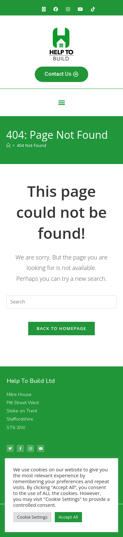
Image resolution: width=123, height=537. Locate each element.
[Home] (8, 145)
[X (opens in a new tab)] (44, 9)
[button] (61, 102)
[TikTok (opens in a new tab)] (93, 9)
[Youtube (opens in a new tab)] (80, 9)
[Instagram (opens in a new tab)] (68, 9)
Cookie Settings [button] (32, 517)
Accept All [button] (68, 517)
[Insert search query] (61, 301)
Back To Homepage (61, 328)
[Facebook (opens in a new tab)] (56, 9)
